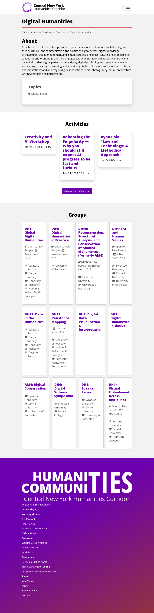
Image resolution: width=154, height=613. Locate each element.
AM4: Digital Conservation (35, 386)
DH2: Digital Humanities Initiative (119, 320)
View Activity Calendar (77, 191)
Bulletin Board (29, 533)
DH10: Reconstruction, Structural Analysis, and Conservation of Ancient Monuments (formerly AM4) (91, 242)
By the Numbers (30, 590)
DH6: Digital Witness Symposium (63, 390)
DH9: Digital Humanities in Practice (60, 234)
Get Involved (28, 518)
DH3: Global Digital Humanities (34, 234)
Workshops (27, 552)
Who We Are (28, 580)
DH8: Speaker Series (88, 388)
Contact (26, 595)
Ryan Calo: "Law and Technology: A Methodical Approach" (114, 145)
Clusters (61, 32)
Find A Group (28, 523)
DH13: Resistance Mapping (60, 318)
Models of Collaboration (34, 528)
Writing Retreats (30, 547)
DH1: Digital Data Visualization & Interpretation (90, 322)
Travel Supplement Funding (36, 566)
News (25, 585)
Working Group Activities (34, 542)
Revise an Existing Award (34, 561)
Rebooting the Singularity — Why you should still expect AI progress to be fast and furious (77, 152)
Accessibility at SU (31, 509)
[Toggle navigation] (127, 7)
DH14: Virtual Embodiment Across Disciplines (119, 392)
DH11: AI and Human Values (119, 234)
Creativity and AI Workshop (38, 139)
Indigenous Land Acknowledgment (39, 571)
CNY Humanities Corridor (37, 32)
